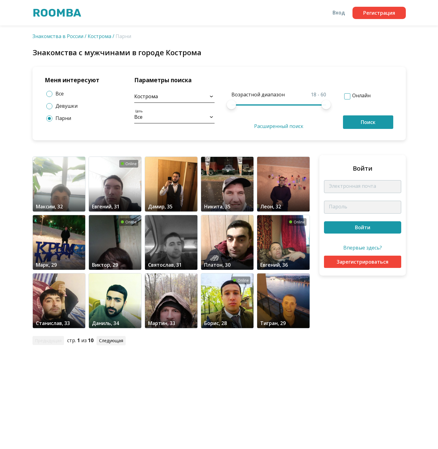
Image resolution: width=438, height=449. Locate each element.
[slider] (231, 104)
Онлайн (361, 95)
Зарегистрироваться (362, 261)
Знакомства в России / (59, 36)
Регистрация (379, 13)
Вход (339, 12)
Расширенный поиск (278, 126)
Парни (58, 118)
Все (55, 93)
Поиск (368, 122)
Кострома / (101, 36)
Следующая (111, 340)
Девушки (62, 106)
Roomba (56, 12)
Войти (362, 227)
